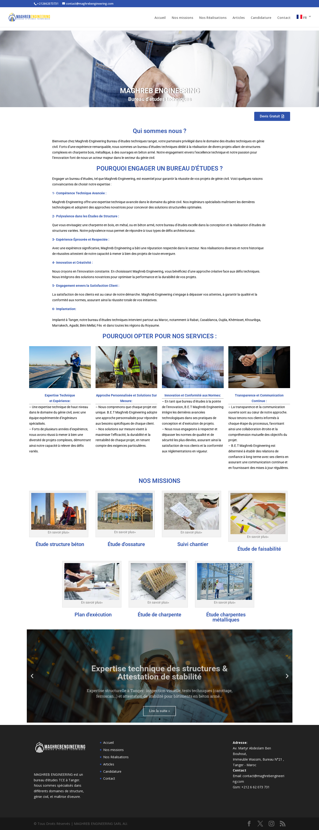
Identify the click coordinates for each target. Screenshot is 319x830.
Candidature (261, 18)
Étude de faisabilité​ (259, 549)
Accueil (160, 18)
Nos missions (182, 18)
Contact (284, 18)
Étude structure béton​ (60, 544)
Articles (239, 18)
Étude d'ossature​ (126, 544)
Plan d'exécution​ (93, 615)
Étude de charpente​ (159, 615)
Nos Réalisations (212, 18)
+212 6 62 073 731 (255, 787)
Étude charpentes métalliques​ (226, 617)
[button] (32, 676)
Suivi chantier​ (192, 544)
